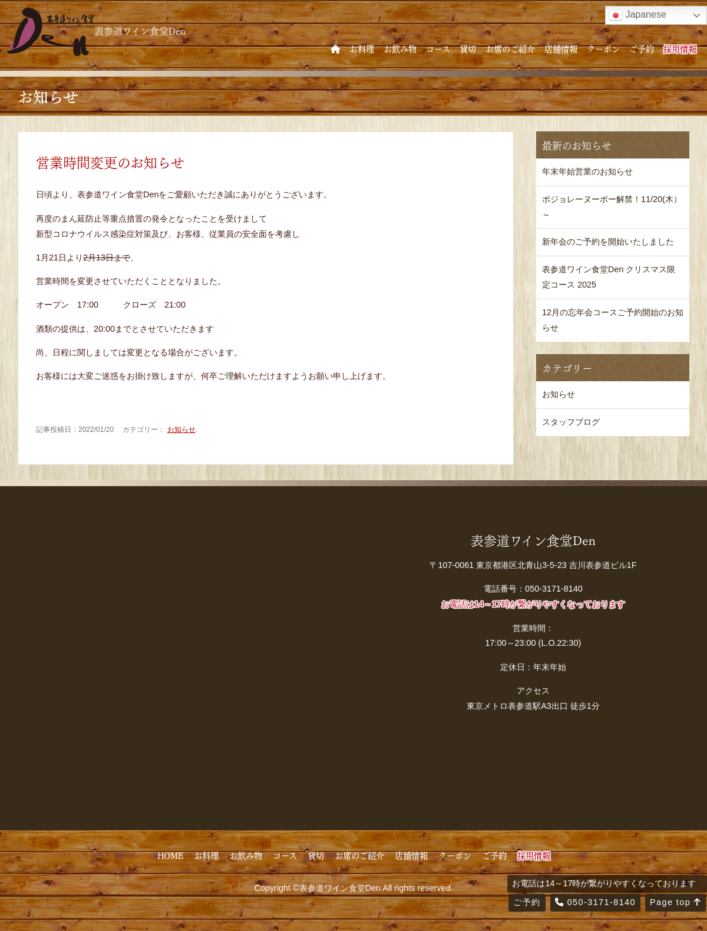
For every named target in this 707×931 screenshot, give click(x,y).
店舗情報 (560, 48)
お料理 (361, 48)
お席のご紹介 (510, 48)
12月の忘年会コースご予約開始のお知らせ (612, 320)
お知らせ (181, 429)
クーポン (603, 48)
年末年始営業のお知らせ (587, 171)
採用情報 (679, 48)
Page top (675, 902)
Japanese (637, 15)
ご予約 (641, 48)
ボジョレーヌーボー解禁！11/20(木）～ (612, 206)
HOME (170, 855)
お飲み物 (400, 48)
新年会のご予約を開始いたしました (608, 241)
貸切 (468, 48)
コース (438, 48)
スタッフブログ (571, 422)
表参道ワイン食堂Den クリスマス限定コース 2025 (608, 277)
